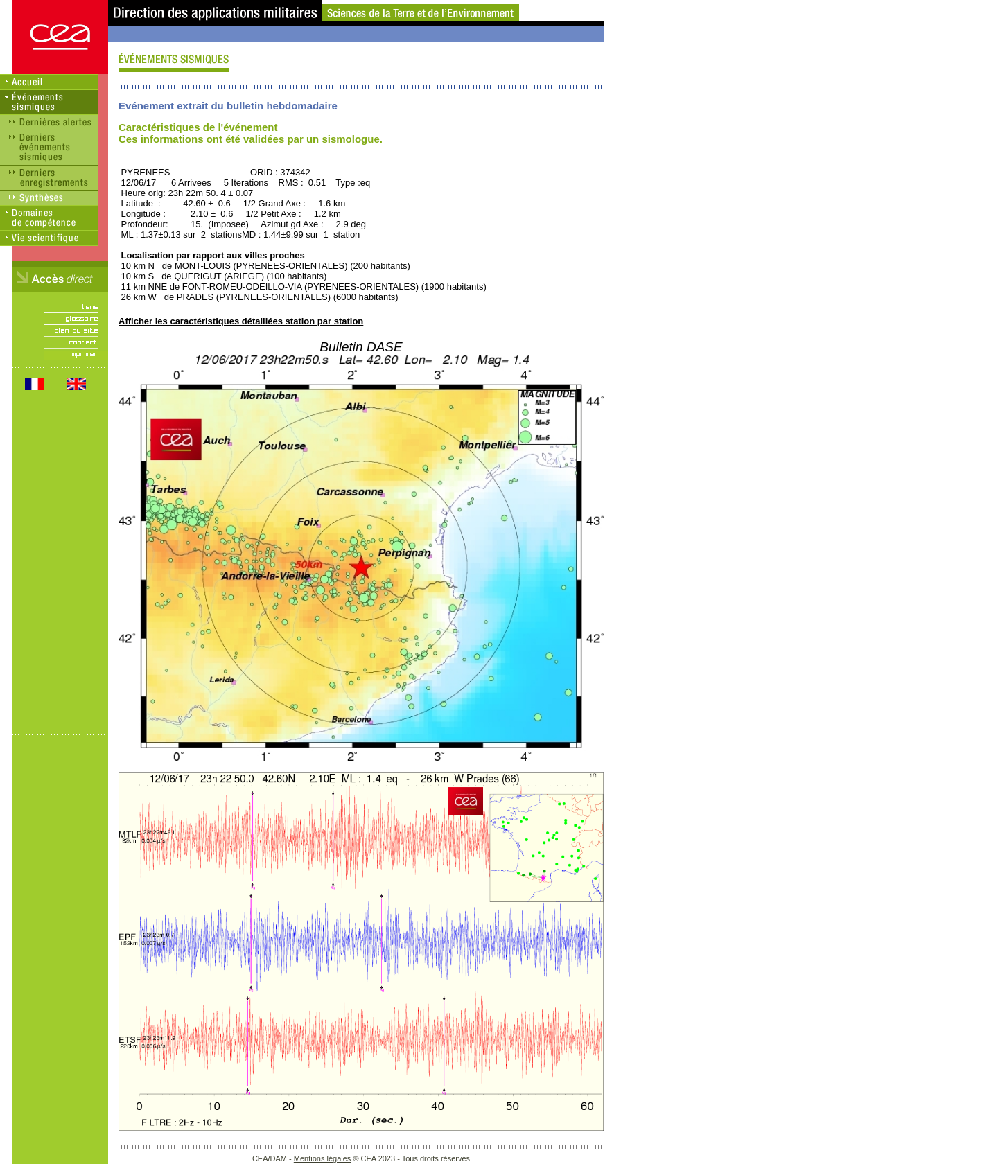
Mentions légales (322, 1158)
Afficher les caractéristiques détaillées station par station (241, 321)
